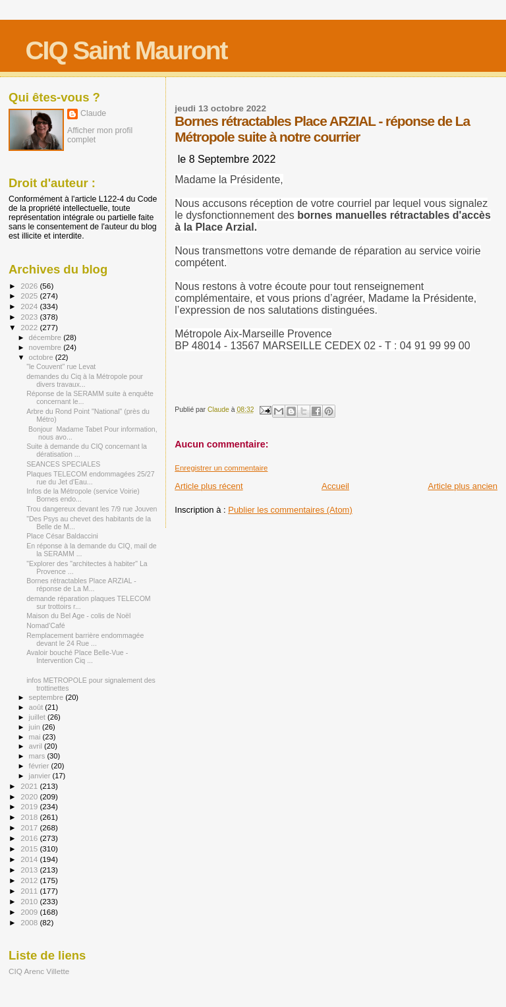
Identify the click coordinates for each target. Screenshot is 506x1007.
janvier (41, 776)
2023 (30, 316)
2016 (30, 838)
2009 (30, 911)
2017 (30, 827)
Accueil (335, 486)
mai (36, 737)
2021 (30, 786)
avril (37, 746)
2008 (30, 922)
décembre (46, 337)
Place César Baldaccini (62, 536)
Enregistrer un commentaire (221, 468)
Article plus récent (208, 486)
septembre (47, 697)
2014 (30, 859)
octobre (42, 357)
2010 (30, 901)
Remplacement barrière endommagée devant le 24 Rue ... (85, 639)
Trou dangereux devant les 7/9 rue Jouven (91, 509)
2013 (30, 869)
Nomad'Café (45, 625)
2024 (30, 306)
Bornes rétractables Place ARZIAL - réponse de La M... (81, 584)
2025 (30, 295)
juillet (38, 717)
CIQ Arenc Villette (39, 971)
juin (35, 727)
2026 (30, 285)
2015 (30, 848)
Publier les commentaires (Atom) (290, 510)
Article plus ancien (463, 486)
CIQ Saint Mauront (126, 50)
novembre (46, 347)
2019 (30, 806)
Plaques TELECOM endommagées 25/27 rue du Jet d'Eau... (90, 478)
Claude (93, 113)
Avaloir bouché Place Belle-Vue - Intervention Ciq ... (77, 656)
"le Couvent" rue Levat (61, 366)
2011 (30, 890)
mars (38, 756)
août (37, 707)
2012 (30, 880)
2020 (30, 796)
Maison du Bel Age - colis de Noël (78, 615)
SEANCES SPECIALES (63, 464)
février (40, 766)
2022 (30, 327)
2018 (30, 817)
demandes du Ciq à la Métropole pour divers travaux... (84, 380)
